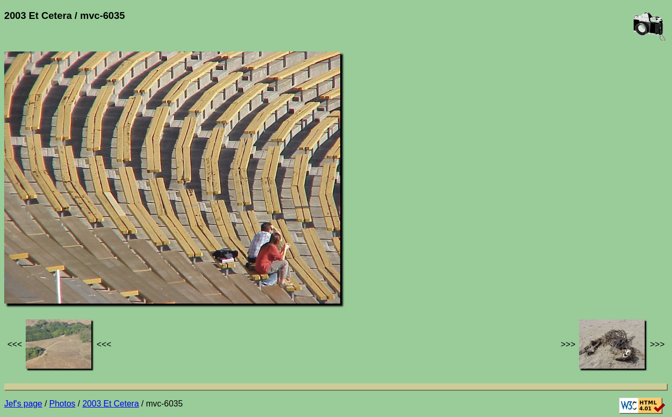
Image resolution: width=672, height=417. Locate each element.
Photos (62, 403)
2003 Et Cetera (110, 403)
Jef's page (23, 403)
